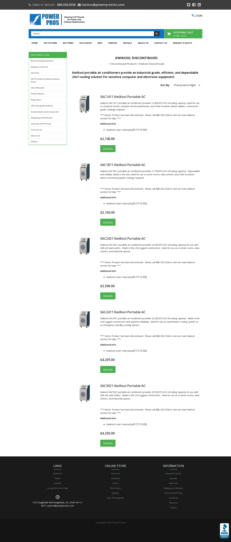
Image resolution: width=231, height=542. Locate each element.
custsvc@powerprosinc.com (102, 5)
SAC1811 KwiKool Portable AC (123, 165)
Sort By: (165, 85)
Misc (100, 43)
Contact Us (160, 43)
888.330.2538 (66, 5)
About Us (143, 43)
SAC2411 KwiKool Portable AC (123, 312)
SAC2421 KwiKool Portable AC (123, 238)
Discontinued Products (124, 63)
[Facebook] (194, 5)
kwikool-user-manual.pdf (120, 129)
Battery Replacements (42, 60)
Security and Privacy (41, 123)
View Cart (115, 473)
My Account (115, 488)
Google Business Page (57, 488)
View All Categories (115, 497)
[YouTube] (199, 5)
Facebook (57, 473)
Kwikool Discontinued (151, 63)
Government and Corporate (45, 111)
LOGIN (198, 15)
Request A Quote (182, 43)
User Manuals (37, 87)
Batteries (68, 43)
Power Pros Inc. (119, 522)
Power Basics (37, 93)
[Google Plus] (188, 5)
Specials (127, 43)
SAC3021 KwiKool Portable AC (123, 386)
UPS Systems (50, 43)
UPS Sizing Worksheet (42, 105)
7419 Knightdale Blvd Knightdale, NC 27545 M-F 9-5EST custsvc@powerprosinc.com (57, 504)
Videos (34, 141)
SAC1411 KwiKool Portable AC (123, 97)
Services (112, 43)
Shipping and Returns (41, 117)
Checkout (115, 478)
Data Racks (85, 43)
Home (35, 43)
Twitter (57, 478)
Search (115, 483)
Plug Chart (36, 99)
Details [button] (108, 148)
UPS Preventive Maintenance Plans (45, 80)
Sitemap (115, 493)
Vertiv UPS (173, 483)
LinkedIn (57, 483)
